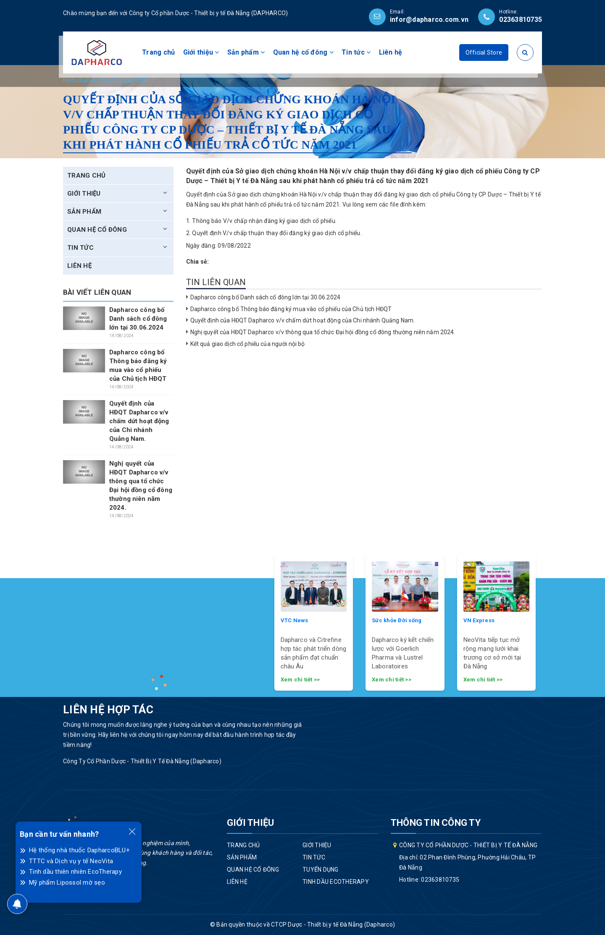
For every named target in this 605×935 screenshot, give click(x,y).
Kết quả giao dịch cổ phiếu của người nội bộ (247, 343)
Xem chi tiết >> (300, 679)
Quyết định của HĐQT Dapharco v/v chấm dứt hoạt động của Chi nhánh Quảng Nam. (302, 320)
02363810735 (520, 20)
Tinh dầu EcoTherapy (335, 881)
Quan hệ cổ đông (303, 52)
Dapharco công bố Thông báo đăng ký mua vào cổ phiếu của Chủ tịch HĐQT (291, 309)
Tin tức (356, 52)
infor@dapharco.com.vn (429, 20)
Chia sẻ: (197, 261)
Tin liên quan (216, 282)
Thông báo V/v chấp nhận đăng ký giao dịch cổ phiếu (263, 220)
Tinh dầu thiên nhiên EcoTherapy (75, 871)
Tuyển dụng (320, 869)
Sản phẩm (246, 52)
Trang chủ (158, 52)
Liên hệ (390, 52)
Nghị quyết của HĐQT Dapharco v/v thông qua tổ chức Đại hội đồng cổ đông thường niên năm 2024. (322, 332)
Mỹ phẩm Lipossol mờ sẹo (67, 882)
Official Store (484, 52)
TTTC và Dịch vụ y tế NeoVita (71, 861)
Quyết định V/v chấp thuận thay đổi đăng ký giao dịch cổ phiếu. (277, 233)
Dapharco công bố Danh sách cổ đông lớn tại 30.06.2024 (265, 297)
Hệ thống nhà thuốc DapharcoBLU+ (79, 850)
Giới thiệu (201, 52)
